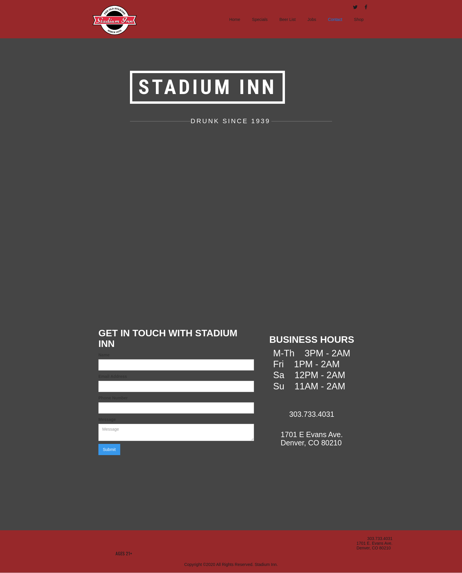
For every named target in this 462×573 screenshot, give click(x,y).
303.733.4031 (379, 538)
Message (107, 419)
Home (234, 19)
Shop (359, 19)
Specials (260, 19)
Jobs (311, 19)
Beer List (287, 19)
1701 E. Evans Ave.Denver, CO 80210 (374, 545)
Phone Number (113, 398)
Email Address (112, 376)
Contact (335, 19)
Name (104, 355)
